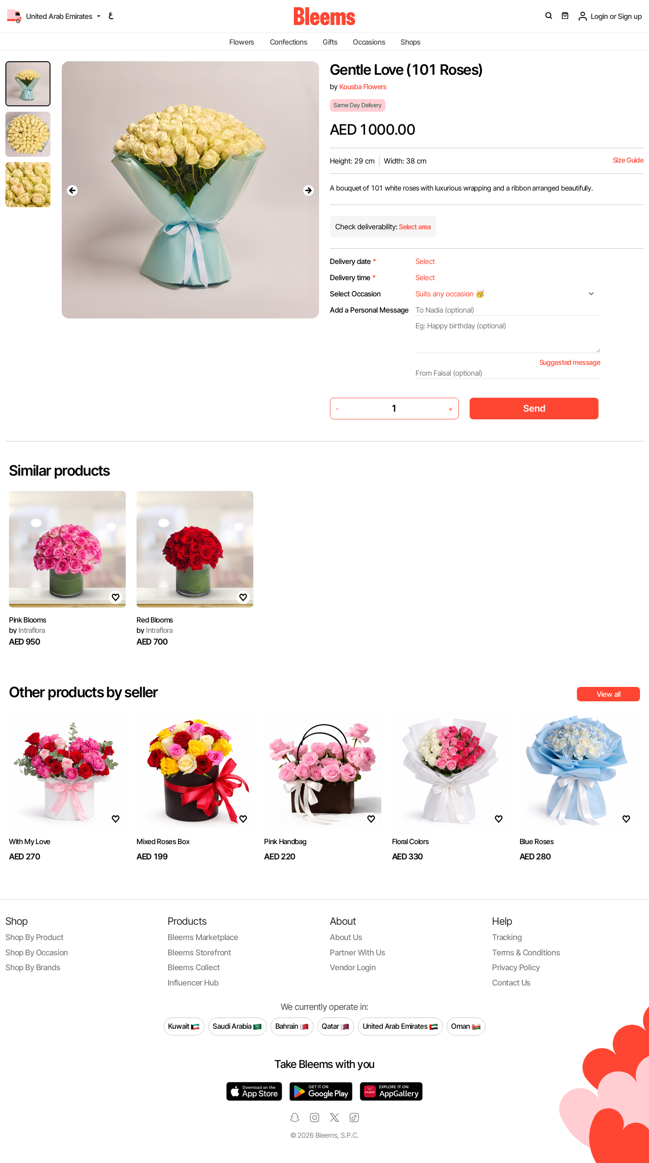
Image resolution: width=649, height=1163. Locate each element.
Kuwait (184, 1026)
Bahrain (292, 1026)
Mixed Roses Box (163, 841)
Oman (465, 1026)
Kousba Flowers (363, 86)
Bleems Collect (194, 967)
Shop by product (34, 937)
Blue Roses (537, 841)
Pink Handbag (285, 841)
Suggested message (569, 362)
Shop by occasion (36, 952)
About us (346, 937)
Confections (288, 41)
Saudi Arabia (237, 1026)
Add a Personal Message (369, 309)
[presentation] (72, 190)
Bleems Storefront (199, 952)
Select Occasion (355, 293)
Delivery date (353, 261)
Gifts (330, 41)
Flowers (241, 41)
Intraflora (27, 630)
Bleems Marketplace (203, 937)
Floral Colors (410, 841)
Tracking (507, 937)
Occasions (369, 41)
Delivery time (353, 277)
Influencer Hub (193, 982)
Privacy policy (516, 967)
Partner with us (357, 952)
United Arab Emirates (401, 1026)
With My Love (29, 841)
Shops (410, 41)
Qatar (335, 1026)
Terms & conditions (526, 952)
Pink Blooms (27, 619)
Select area (414, 227)
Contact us (511, 982)
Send (534, 408)
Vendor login (353, 967)
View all (609, 694)
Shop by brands (32, 967)
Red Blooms (155, 619)
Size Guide (628, 160)
